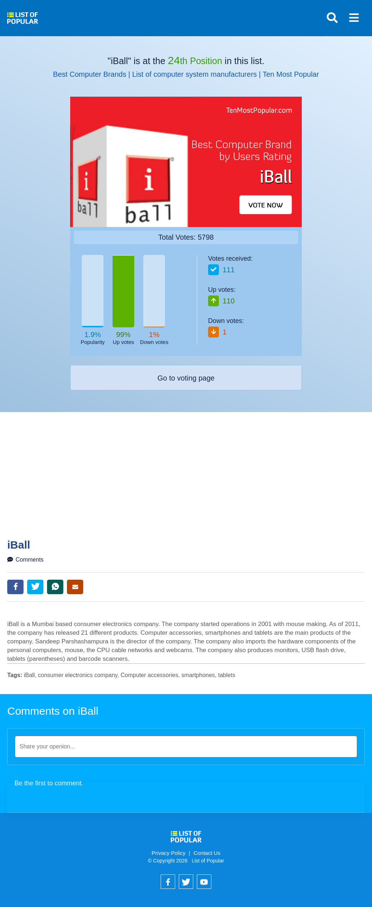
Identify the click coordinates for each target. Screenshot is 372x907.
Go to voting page (186, 378)
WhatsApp (55, 587)
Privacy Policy (168, 853)
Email (75, 587)
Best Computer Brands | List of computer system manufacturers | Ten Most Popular (186, 74)
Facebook (15, 587)
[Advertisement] (189, 484)
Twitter (35, 587)
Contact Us (207, 853)
